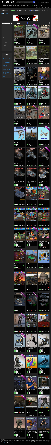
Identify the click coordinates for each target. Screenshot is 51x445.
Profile (17, 10)
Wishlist (32, 10)
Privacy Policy (11, 442)
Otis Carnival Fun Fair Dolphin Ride (20, 221)
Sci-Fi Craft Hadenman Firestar (32, 181)
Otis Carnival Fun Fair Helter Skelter (45, 221)
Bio (36, 10)
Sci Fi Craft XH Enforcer (18, 80)
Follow (13, 10)
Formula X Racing (42, 80)
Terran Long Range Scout (31, 306)
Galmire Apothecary (17, 38)
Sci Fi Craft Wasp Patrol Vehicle (44, 140)
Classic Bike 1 (41, 100)
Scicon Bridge (16, 306)
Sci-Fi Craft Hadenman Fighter (32, 161)
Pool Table (28, 263)
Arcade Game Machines (6, 69)
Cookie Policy (4, 442)
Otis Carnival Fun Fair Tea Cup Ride (33, 241)
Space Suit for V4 (5, 56)
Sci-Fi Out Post (41, 285)
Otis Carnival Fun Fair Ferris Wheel (20, 285)
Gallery (24, 10)
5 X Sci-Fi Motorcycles (30, 38)
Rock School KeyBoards (6, 62)
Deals (31, 5)
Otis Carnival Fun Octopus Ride (19, 241)
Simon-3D (16, 40)
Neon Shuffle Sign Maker (7, 58)
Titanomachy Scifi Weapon (18, 389)
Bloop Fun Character (30, 368)
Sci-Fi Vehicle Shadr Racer (43, 119)
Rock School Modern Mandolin (32, 431)
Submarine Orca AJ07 (42, 368)
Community (23, 5)
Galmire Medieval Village (7, 63)
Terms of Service (43, 441)
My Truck (4, 59)
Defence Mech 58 (17, 140)
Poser (35, 5)
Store (20, 10)
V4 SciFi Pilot (5, 65)
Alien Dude (16, 327)
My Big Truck (5, 66)
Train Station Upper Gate (31, 285)
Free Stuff (11, 5)
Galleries (17, 5)
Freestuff (28, 10)
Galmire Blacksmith (17, 119)
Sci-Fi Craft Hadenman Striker (44, 161)
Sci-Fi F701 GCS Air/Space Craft (32, 140)
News (28, 5)
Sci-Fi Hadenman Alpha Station (19, 161)
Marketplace (5, 5)
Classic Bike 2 (29, 100)
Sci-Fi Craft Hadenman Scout (19, 181)
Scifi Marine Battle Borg (18, 431)
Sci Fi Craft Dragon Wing (31, 80)
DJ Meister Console (30, 327)
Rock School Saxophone (31, 389)
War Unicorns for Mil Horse (31, 347)
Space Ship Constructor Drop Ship (44, 306)
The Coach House (30, 59)
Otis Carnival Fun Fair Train (31, 221)
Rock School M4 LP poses (7, 73)
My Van (4, 76)
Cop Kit (4, 70)
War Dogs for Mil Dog (18, 347)
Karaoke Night (41, 327)
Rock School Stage (6, 72)
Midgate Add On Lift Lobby (43, 389)
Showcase (6, 13)
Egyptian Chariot (41, 38)
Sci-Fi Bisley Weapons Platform (19, 59)
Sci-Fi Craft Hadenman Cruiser (44, 181)
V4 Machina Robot (17, 368)
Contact (40, 5)
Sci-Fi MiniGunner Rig (18, 100)
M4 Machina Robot (42, 347)
